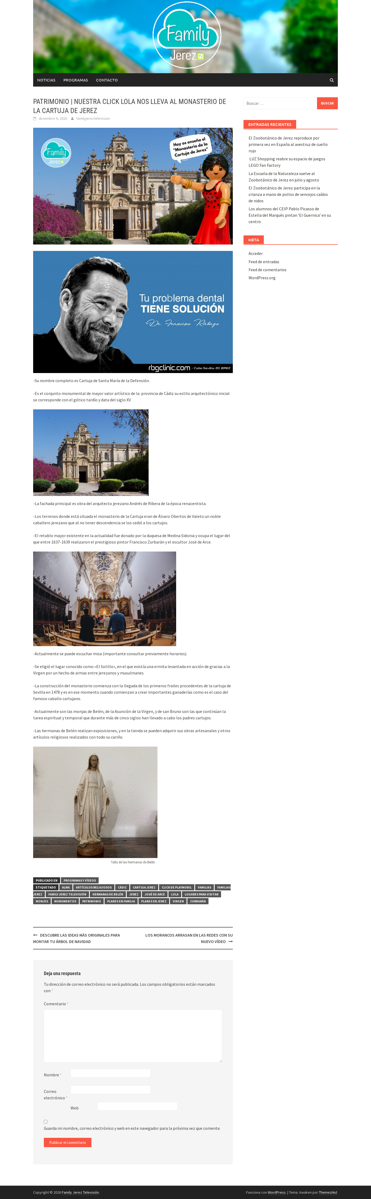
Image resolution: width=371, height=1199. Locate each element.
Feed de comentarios (268, 269)
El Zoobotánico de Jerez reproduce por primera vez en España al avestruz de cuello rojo (288, 144)
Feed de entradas (264, 261)
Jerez (133, 894)
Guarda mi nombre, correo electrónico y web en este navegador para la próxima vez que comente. (132, 1128)
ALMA (66, 887)
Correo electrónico (56, 1094)
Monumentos (65, 901)
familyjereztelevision (93, 118)
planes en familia (121, 901)
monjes (42, 901)
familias (204, 887)
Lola (175, 894)
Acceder (256, 253)
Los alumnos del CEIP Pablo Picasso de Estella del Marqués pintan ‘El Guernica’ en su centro (290, 215)
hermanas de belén (107, 894)
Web (75, 1108)
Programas (75, 80)
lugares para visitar (201, 894)
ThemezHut (328, 1192)
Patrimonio (91, 901)
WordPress (277, 1192)
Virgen (178, 901)
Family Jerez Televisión (67, 894)
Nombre (53, 1074)
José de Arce (155, 894)
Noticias (46, 80)
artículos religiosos (94, 887)
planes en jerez (154, 901)
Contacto (107, 80)
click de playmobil (177, 887)
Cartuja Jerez (144, 887)
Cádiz (122, 887)
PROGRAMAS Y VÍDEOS (80, 880)
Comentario (56, 1003)
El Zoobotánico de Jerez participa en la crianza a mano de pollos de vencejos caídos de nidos (288, 194)
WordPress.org (262, 277)
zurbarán (198, 901)
